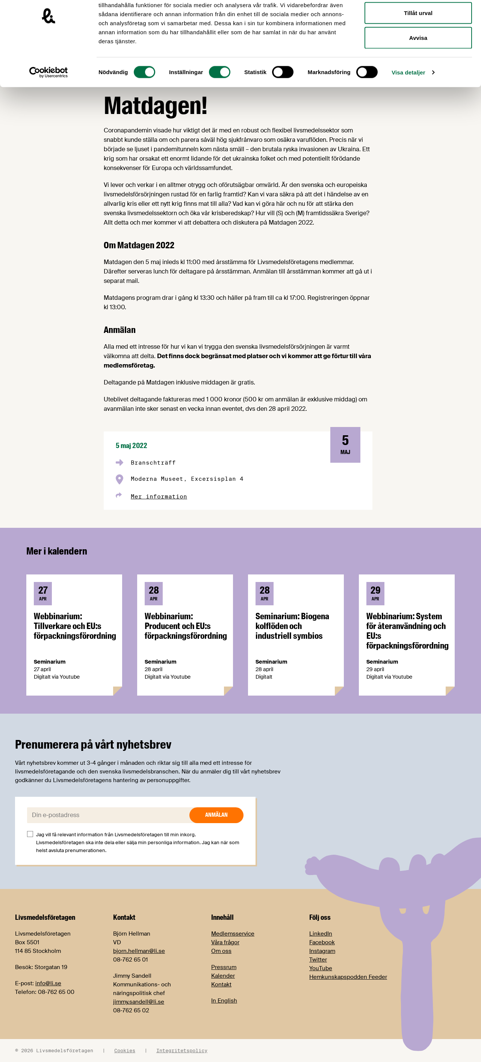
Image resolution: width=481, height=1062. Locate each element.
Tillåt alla (418, 20)
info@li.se (48, 983)
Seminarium (49, 661)
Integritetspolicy (181, 1050)
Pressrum (223, 967)
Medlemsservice (232, 933)
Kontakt (221, 984)
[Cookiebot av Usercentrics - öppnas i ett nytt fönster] (49, 103)
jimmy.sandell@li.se (138, 1002)
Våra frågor (225, 942)
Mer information (159, 496)
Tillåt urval (418, 44)
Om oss (221, 951)
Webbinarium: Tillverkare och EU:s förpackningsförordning (75, 626)
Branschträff (153, 462)
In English (224, 1000)
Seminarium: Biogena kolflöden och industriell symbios (292, 626)
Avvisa (418, 69)
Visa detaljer (408, 103)
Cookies (124, 1050)
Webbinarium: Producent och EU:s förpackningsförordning (186, 626)
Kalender (223, 976)
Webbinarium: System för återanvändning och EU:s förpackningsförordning (407, 631)
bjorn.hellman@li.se (139, 951)
